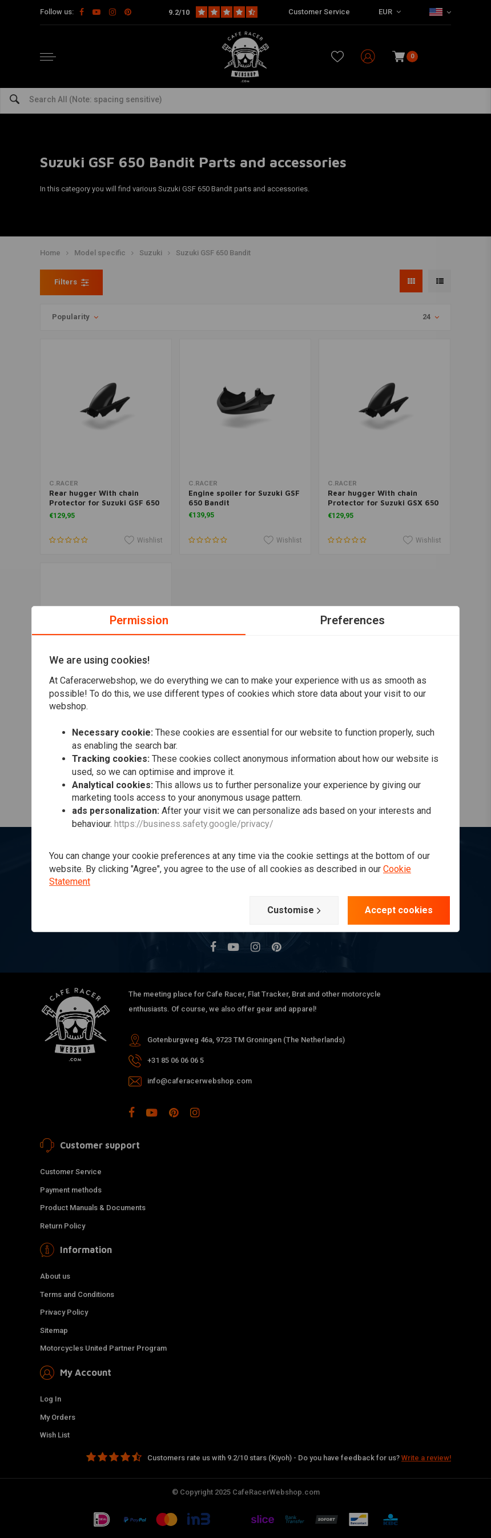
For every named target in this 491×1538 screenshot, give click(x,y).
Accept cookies (399, 910)
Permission (139, 620)
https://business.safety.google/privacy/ (193, 823)
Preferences (352, 620)
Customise (294, 910)
